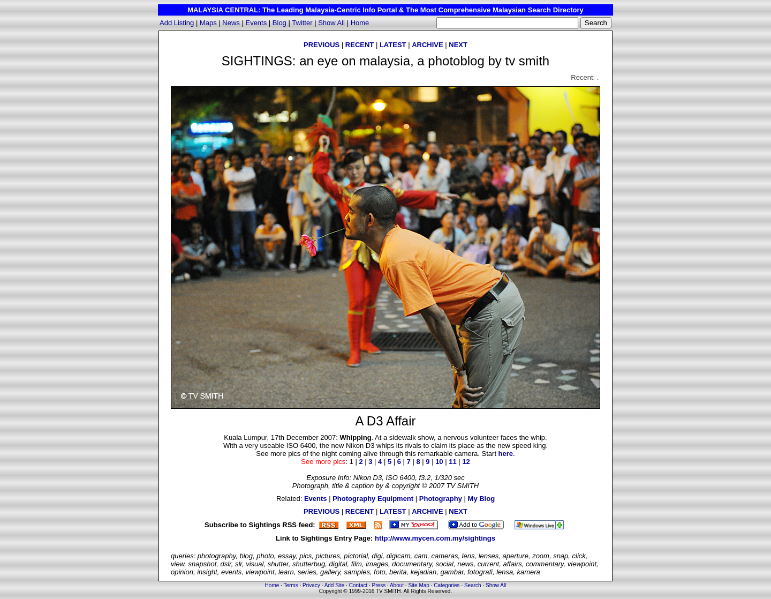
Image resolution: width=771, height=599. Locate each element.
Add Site (334, 585)
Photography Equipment (372, 499)
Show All (331, 23)
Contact (358, 585)
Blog (279, 23)
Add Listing (177, 23)
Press (379, 585)
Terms (290, 585)
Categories (446, 585)
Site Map (418, 585)
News (231, 23)
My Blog (481, 499)
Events (256, 23)
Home (360, 23)
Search (472, 585)
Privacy (311, 585)
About (397, 585)
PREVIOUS (321, 45)
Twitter (302, 23)
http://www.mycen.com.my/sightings (435, 538)
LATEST (393, 45)
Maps (208, 23)
